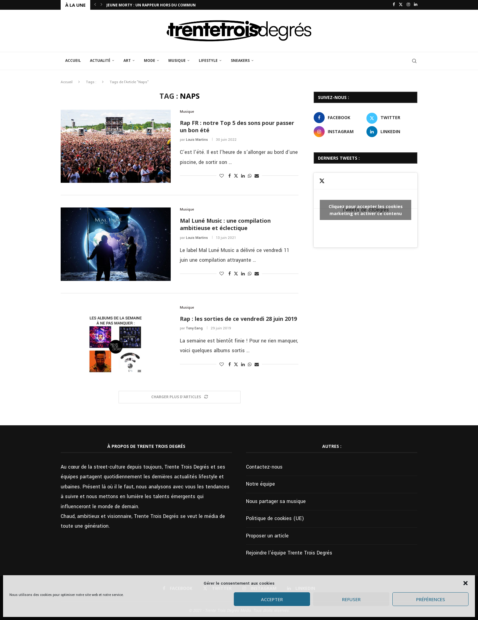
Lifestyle (208, 60)
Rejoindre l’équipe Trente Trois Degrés (289, 552)
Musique (177, 60)
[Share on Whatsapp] (249, 176)
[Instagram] (408, 5)
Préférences (430, 599)
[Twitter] (401, 5)
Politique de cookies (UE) (275, 518)
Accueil (73, 60)
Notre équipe (260, 483)
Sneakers (240, 60)
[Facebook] (394, 5)
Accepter (272, 599)
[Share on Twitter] (236, 176)
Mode (149, 60)
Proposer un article (267, 535)
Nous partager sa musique (276, 501)
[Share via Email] (257, 176)
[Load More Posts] (180, 397)
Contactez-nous (264, 466)
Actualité (100, 60)
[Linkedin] (415, 5)
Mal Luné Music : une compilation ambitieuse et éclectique (225, 224)
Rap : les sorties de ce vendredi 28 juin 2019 (238, 318)
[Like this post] (221, 176)
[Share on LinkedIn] (243, 176)
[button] (465, 583)
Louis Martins (197, 139)
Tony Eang (194, 328)
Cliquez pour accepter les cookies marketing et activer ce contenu (366, 210)
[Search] (414, 61)
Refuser (351, 599)
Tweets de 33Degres (365, 210)
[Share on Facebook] (229, 176)
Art (127, 60)
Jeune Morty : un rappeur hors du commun (151, 5)
